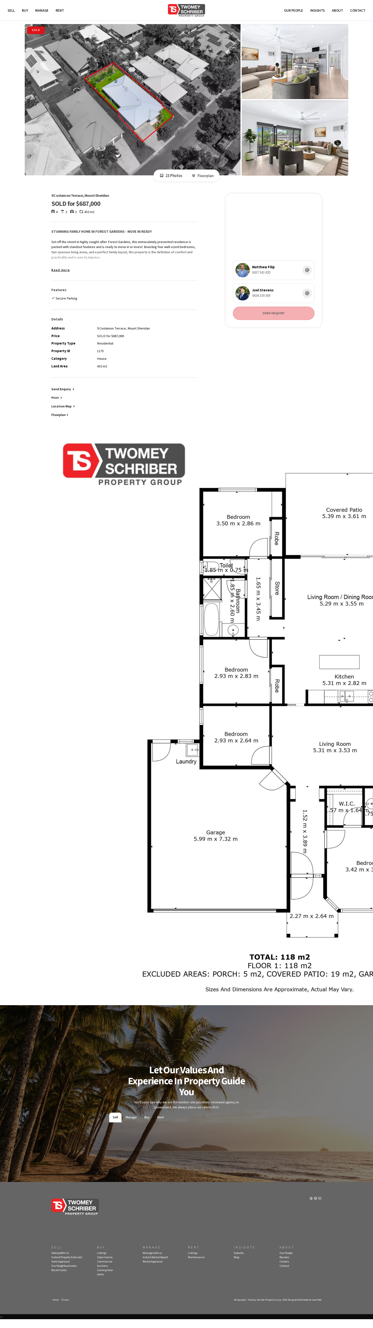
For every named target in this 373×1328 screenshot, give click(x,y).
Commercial (104, 1269)
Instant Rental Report (155, 1265)
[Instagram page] (315, 1206)
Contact (357, 11)
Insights (316, 11)
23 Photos (170, 177)
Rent (60, 11)
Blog (236, 1265)
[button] (57, 404)
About (336, 11)
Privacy (66, 1308)
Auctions (102, 1274)
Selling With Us (60, 1261)
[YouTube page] (320, 1206)
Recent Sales (59, 1278)
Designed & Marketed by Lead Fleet (303, 1308)
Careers (284, 1269)
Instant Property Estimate (66, 1265)
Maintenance (196, 1265)
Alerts (100, 1282)
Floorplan (202, 177)
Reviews (284, 1265)
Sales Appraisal (60, 1269)
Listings (101, 1261)
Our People (292, 11)
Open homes (105, 1265)
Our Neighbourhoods (64, 1274)
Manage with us (152, 1261)
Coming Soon (105, 1278)
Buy (26, 11)
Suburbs (239, 1261)
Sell (11, 11)
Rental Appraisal (152, 1269)
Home (56, 1308)
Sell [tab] (115, 1125)
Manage (42, 11)
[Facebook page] (311, 1206)
